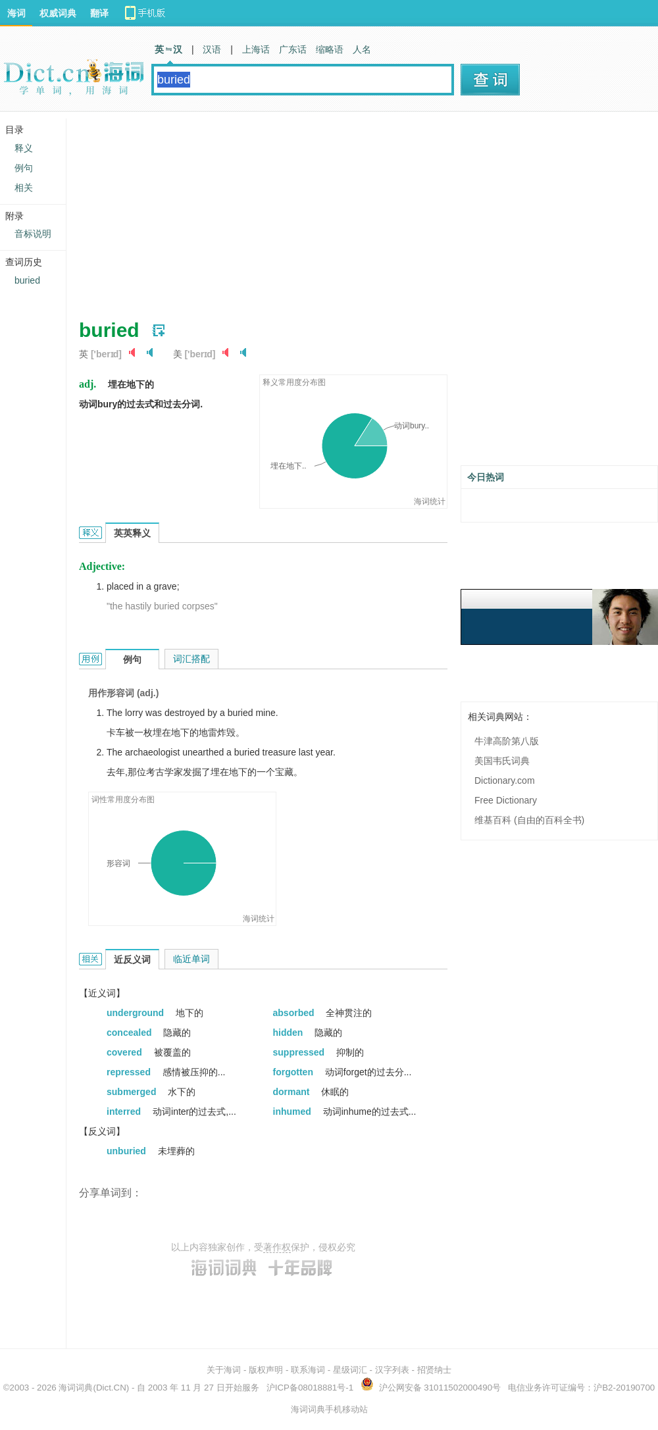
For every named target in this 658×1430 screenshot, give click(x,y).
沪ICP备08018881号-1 (309, 1387)
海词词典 (76, 1387)
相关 (23, 187)
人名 (362, 49)
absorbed (295, 1013)
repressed (130, 1072)
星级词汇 (350, 1370)
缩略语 (329, 49)
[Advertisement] (292, 210)
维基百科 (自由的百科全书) (529, 820)
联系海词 (308, 1370)
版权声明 (266, 1370)
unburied (128, 1151)
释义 (23, 148)
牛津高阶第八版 (506, 741)
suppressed (300, 1052)
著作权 (277, 1247)
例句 (23, 168)
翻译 (99, 13)
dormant (293, 1091)
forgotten (294, 1072)
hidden (289, 1032)
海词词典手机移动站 (329, 1409)
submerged (133, 1091)
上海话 (256, 49)
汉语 (212, 49)
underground (136, 1013)
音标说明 (32, 233)
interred (125, 1111)
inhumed (293, 1111)
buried (27, 280)
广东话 (293, 49)
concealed (130, 1032)
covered (126, 1052)
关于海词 (224, 1370)
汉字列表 (392, 1370)
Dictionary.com (504, 780)
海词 (16, 13)
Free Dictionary (505, 800)
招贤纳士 (434, 1370)
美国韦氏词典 (502, 760)
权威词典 (57, 13)
